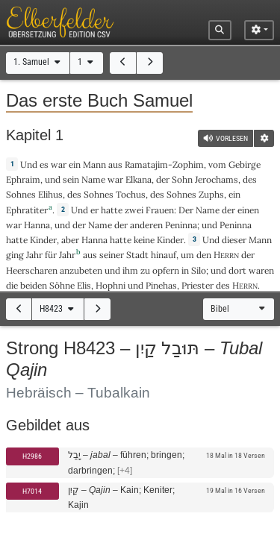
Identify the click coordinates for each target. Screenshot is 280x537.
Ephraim (23, 179)
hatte (17, 239)
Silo (198, 270)
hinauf (163, 254)
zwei (134, 210)
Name (93, 179)
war (58, 164)
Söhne (62, 285)
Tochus (131, 194)
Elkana (138, 179)
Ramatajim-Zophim (164, 164)
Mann (94, 164)
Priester (197, 285)
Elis (84, 285)
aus (115, 164)
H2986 (32, 456)
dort (237, 270)
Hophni (110, 285)
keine (144, 239)
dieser (234, 239)
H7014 (32, 491)
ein (75, 164)
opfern (165, 270)
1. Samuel (38, 62)
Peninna (181, 224)
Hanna (37, 224)
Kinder (43, 239)
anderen (146, 224)
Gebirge (244, 164)
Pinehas (161, 285)
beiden (33, 285)
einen (248, 210)
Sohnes (21, 194)
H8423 (58, 309)
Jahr (34, 254)
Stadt (137, 254)
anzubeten (81, 270)
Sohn (182, 179)
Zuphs (211, 194)
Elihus (50, 194)
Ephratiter (27, 210)
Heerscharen (31, 270)
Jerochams (216, 179)
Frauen (160, 210)
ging (15, 254)
